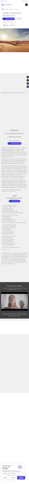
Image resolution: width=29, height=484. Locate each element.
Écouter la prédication (14, 143)
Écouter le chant (14, 201)
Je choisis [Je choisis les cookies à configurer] (13, 477)
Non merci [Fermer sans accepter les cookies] (5, 477)
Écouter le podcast (8, 18)
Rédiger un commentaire (9, 25)
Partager (19, 18)
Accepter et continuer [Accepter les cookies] (21, 478)
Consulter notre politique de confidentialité (8, 473)
